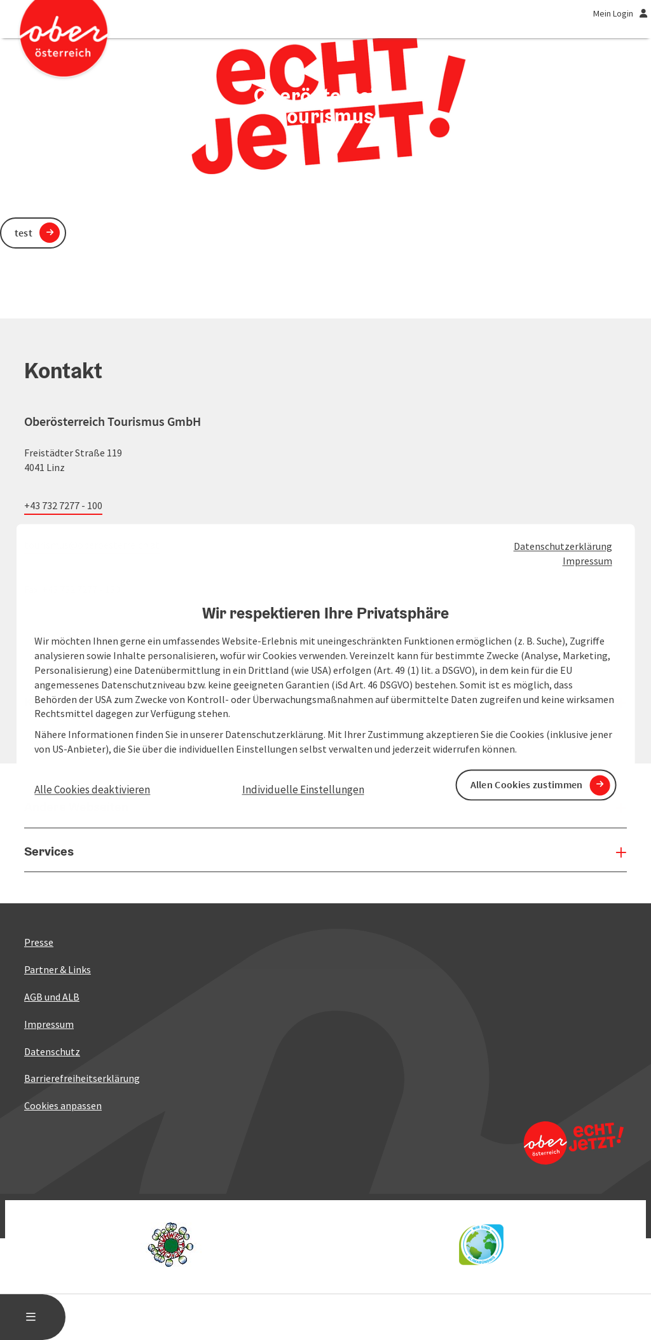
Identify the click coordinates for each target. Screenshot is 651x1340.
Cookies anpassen (63, 1105)
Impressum (587, 560)
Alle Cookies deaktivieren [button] (92, 789)
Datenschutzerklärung (563, 546)
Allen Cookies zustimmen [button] (526, 785)
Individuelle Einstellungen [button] (303, 789)
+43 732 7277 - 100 (63, 505)
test (23, 232)
